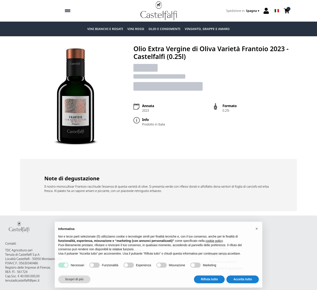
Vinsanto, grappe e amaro (207, 29)
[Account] (266, 11)
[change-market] (243, 11)
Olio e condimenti (164, 29)
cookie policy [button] (214, 247)
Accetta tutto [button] (242, 285)
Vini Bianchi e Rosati (105, 29)
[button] (256, 234)
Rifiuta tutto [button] (209, 285)
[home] (158, 11)
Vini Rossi (135, 29)
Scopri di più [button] (74, 285)
